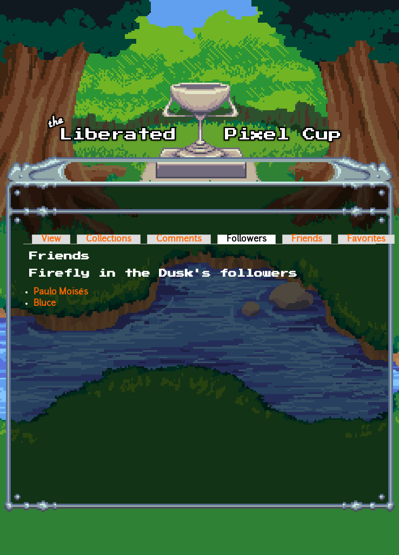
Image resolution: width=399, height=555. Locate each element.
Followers (251, 239)
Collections (108, 239)
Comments (179, 239)
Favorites (366, 239)
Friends (306, 239)
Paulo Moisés (61, 292)
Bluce (45, 303)
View (51, 239)
